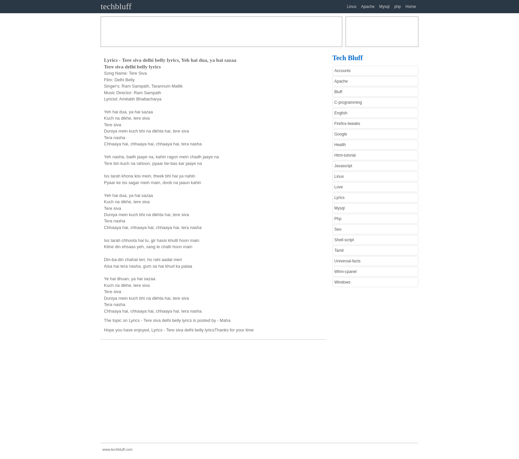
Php (337, 218)
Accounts (342, 70)
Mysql (384, 6)
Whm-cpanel (345, 271)
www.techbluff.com (117, 449)
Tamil (339, 250)
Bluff (338, 92)
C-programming (348, 102)
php (397, 6)
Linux (351, 6)
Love (338, 187)
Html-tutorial (345, 155)
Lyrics (339, 197)
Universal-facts (347, 261)
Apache (368, 6)
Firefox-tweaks (347, 123)
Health (340, 144)
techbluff (116, 6)
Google (340, 134)
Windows (342, 282)
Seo (337, 229)
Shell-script (344, 240)
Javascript (343, 166)
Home (410, 6)
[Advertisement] (221, 32)
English (340, 113)
